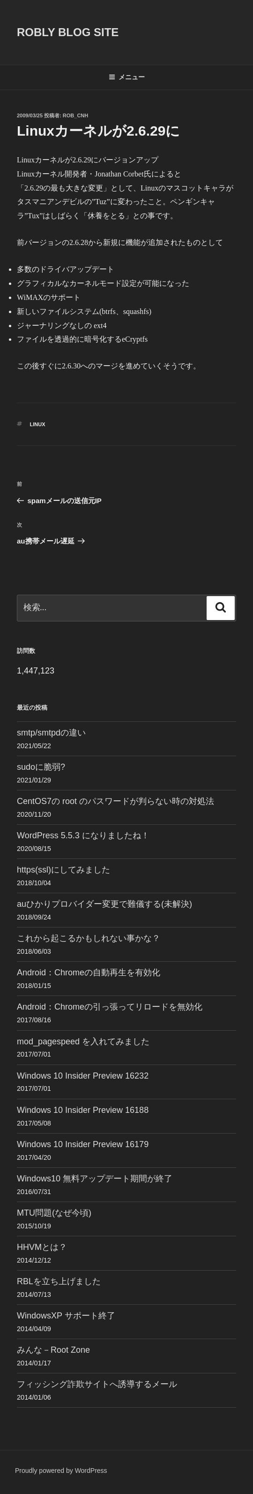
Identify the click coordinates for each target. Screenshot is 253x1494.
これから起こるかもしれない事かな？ (88, 938)
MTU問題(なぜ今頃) (54, 1213)
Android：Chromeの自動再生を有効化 (88, 972)
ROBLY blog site (68, 32)
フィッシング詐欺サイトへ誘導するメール (97, 1384)
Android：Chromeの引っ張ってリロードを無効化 (109, 1006)
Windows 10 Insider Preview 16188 (83, 1110)
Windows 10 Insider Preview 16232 (83, 1075)
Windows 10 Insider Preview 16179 (83, 1144)
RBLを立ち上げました (59, 1281)
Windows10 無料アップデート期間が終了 (94, 1178)
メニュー (127, 77)
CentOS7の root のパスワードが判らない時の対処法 (115, 801)
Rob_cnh (75, 115)
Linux (37, 424)
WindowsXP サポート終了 (66, 1315)
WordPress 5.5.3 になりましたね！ (83, 835)
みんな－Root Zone (53, 1350)
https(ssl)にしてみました (63, 869)
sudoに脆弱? (41, 767)
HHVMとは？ (42, 1247)
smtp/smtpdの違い (51, 732)
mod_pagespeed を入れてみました (83, 1041)
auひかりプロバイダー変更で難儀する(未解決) (104, 904)
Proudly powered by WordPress (61, 1470)
